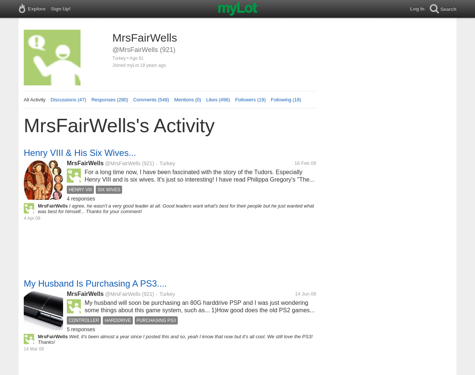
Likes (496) (218, 99)
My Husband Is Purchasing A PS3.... (95, 283)
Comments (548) (151, 99)
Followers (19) (250, 99)
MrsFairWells (85, 163)
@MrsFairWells (123, 163)
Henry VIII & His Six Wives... (80, 153)
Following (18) (286, 99)
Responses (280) (109, 99)
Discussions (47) (68, 99)
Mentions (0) (187, 99)
